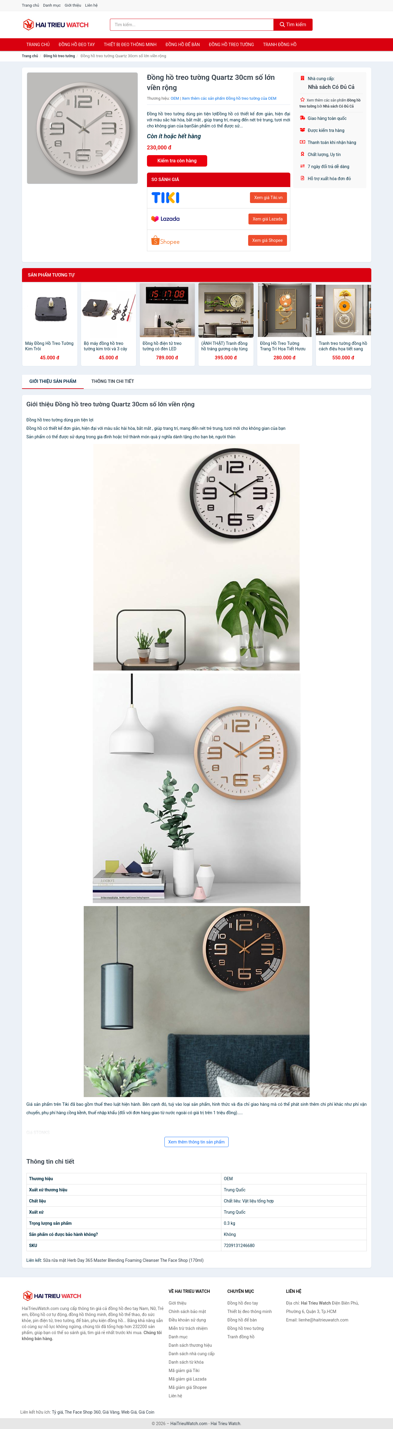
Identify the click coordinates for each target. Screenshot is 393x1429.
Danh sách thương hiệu (190, 1345)
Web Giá (129, 1412)
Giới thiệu (73, 5)
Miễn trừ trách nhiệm (188, 1328)
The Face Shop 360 (83, 1412)
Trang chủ (30, 5)
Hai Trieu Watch (225, 1423)
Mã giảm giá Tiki (184, 1370)
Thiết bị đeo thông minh (130, 44)
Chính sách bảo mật (187, 1311)
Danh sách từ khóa (186, 1362)
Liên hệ (91, 5)
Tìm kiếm (293, 24)
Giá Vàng (110, 1412)
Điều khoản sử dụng (187, 1320)
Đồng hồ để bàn (183, 44)
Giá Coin (146, 1412)
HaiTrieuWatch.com (188, 1423)
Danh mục (52, 5)
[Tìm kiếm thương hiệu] (192, 25)
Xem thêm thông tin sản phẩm (196, 1142)
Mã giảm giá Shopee (188, 1387)
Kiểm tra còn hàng (177, 161)
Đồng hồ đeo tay (77, 44)
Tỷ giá (57, 1412)
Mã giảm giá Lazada (188, 1379)
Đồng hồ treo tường (231, 44)
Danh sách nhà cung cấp (192, 1353)
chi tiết (112, 381)
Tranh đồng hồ (279, 44)
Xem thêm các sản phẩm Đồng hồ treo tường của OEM (229, 98)
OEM (175, 98)
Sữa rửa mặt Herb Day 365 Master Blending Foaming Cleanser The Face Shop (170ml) (123, 1260)
